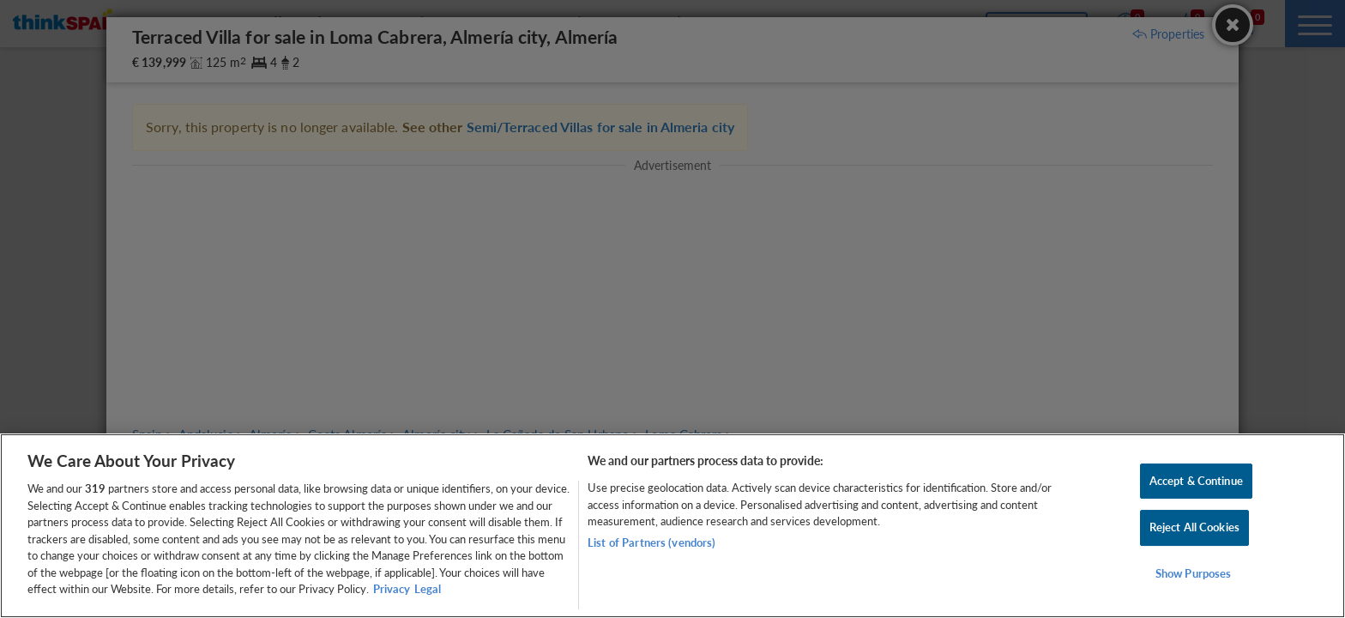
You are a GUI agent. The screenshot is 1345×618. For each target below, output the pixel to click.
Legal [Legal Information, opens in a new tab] (427, 589)
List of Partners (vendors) (651, 542)
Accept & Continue (1196, 481)
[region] (672, 525)
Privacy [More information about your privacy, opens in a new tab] (391, 589)
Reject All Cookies (1194, 527)
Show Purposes (1193, 573)
